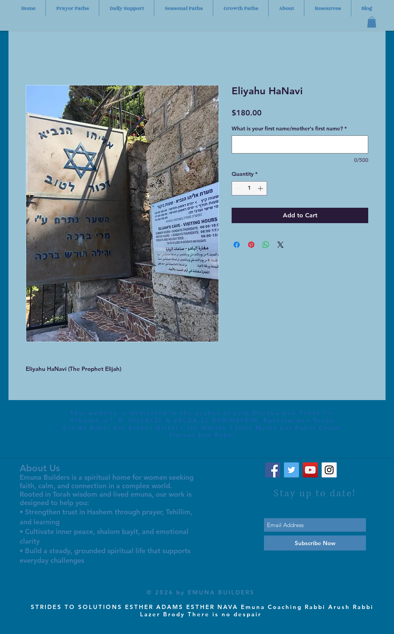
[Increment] (261, 188)
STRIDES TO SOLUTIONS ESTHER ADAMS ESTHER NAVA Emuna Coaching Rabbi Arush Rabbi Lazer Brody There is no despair (202, 610)
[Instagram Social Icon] (329, 469)
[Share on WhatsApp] (265, 244)
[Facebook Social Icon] (272, 469)
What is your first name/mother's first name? (289, 128)
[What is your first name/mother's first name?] (300, 144)
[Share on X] (280, 244)
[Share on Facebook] (236, 244)
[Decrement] (237, 188)
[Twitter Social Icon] (291, 469)
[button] (371, 22)
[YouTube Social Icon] (310, 469)
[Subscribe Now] (315, 543)
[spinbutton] (249, 188)
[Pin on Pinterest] (251, 244)
